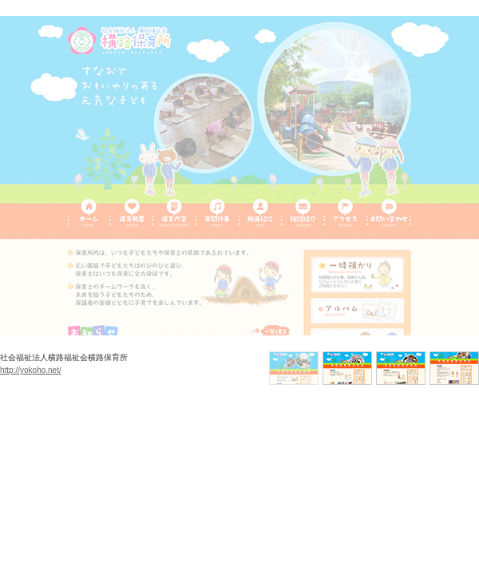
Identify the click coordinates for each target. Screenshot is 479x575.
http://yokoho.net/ (30, 370)
